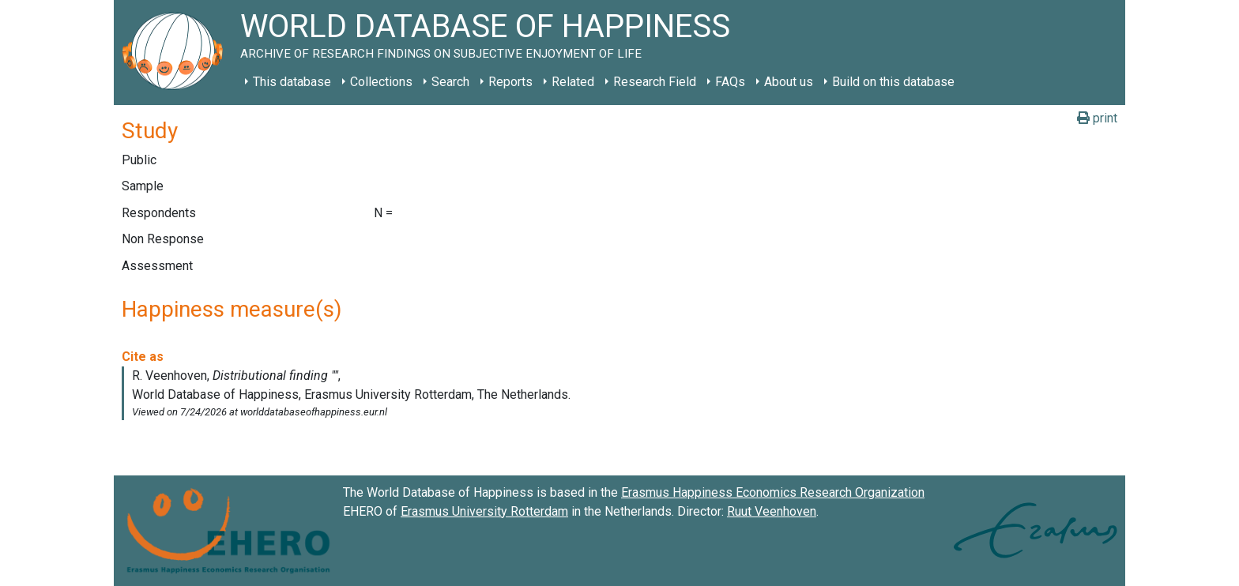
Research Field (654, 81)
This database (292, 81)
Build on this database (893, 81)
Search (450, 81)
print (1097, 118)
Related (573, 81)
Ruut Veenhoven (771, 511)
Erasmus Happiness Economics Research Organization (773, 492)
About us (788, 81)
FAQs (730, 81)
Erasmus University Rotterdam (484, 511)
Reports (510, 81)
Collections (381, 81)
